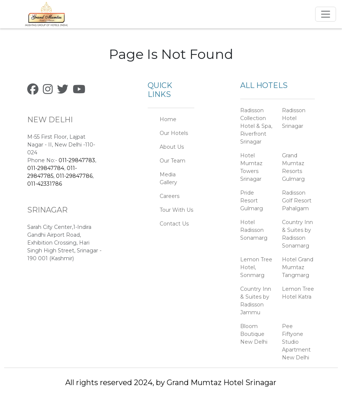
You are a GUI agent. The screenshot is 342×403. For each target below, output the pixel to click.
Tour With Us (176, 210)
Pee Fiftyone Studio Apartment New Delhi (296, 342)
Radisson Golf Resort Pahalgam (296, 200)
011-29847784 (45, 168)
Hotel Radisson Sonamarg (253, 230)
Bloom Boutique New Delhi (253, 334)
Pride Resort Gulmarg (251, 200)
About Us (172, 147)
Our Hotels (174, 133)
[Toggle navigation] (325, 14)
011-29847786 (74, 176)
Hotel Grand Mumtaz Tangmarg (297, 267)
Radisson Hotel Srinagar (293, 118)
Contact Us (174, 223)
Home (168, 119)
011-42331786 (44, 183)
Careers (169, 196)
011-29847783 (77, 160)
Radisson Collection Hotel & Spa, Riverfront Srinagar (256, 126)
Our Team (172, 160)
